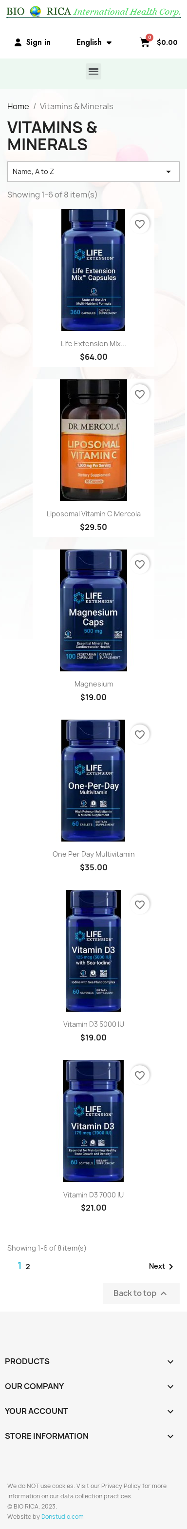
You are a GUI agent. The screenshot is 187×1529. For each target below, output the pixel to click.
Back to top (141, 1293)
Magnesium (94, 683)
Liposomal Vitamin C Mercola (94, 513)
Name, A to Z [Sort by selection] (93, 171)
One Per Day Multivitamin (94, 854)
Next (163, 1267)
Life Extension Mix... (94, 343)
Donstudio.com (62, 1516)
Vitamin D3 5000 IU (93, 1024)
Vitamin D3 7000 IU (93, 1194)
